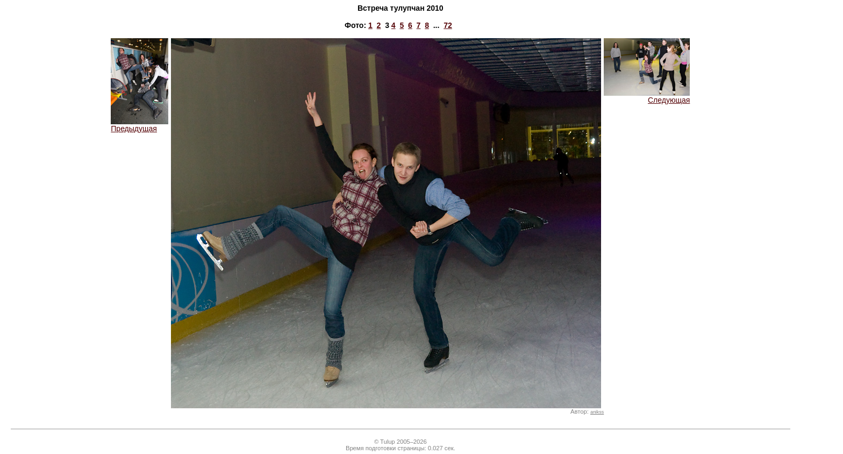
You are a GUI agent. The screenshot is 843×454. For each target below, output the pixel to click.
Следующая (647, 96)
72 (448, 25)
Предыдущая (139, 125)
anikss (597, 412)
